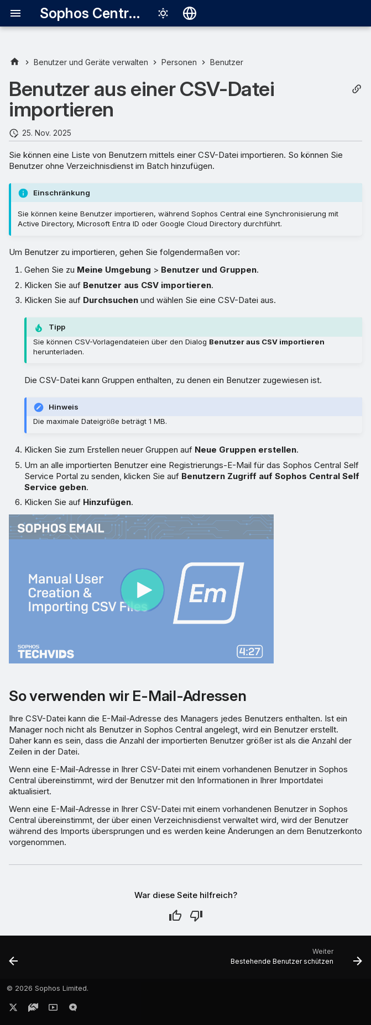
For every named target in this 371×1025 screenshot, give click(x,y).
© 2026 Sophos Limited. (47, 988)
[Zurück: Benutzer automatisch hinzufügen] (14, 960)
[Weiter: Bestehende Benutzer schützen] (294, 960)
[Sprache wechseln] (190, 13)
